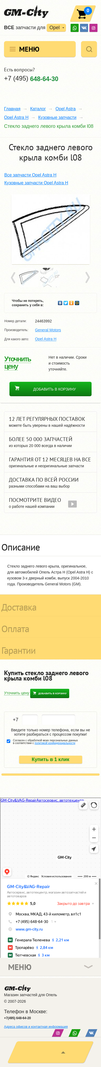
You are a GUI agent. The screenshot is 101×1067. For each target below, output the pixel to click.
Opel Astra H (16, 117)
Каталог (38, 108)
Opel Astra (65, 108)
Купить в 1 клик (50, 759)
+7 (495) (31, 78)
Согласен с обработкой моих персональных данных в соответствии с (45, 742)
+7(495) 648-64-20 (17, 1018)
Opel (54, 27)
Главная (12, 108)
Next (87, 278)
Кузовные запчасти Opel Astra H (36, 183)
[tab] (50, 545)
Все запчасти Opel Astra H (30, 175)
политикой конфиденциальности (54, 743)
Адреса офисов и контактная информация (36, 1027)
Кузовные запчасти (57, 117)
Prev (14, 278)
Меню (29, 49)
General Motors (48, 330)
